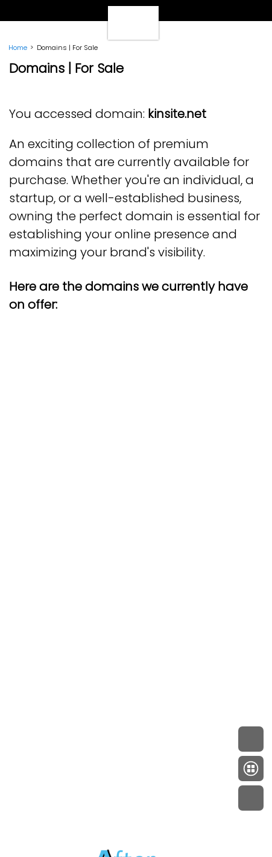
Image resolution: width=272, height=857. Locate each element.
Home (17, 47)
